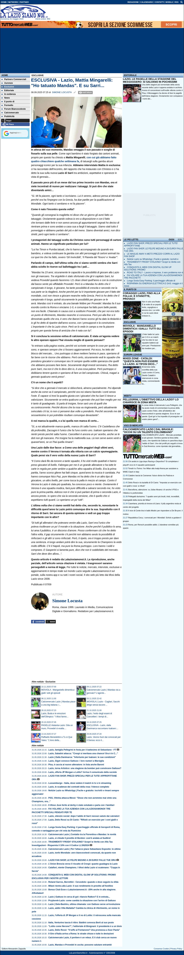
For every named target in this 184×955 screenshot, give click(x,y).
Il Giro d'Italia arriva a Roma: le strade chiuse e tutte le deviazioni (81, 933)
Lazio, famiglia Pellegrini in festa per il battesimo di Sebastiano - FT (82, 750)
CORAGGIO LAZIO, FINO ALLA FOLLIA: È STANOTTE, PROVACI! (141, 296)
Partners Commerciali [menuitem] (14, 79)
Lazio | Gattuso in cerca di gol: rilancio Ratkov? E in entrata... (79, 897)
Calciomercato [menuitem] (10, 112)
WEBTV (127, 396)
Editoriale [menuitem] (8, 90)
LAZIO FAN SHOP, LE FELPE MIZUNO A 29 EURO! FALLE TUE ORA (82, 860)
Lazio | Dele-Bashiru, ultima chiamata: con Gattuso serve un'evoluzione (84, 904)
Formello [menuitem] (7, 105)
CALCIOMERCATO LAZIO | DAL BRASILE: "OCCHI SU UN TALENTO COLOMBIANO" (148, 431)
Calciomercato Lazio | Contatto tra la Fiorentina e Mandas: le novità (82, 834)
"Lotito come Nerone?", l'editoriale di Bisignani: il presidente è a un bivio (85, 926)
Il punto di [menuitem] (8, 101)
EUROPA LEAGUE (133, 354)
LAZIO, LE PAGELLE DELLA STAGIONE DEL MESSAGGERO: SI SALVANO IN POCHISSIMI (150, 80)
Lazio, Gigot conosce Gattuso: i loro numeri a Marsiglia (76, 761)
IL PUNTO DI (130, 289)
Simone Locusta (62, 92)
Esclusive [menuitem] (8, 87)
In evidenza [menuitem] (9, 94)
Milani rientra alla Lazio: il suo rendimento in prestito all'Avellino (80, 886)
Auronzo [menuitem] (7, 83)
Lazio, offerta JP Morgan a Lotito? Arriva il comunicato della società (82, 772)
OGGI (171, 239)
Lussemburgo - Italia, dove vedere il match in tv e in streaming (79, 783)
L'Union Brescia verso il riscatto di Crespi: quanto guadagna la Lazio (83, 864)
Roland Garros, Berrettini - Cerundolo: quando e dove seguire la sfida (83, 882)
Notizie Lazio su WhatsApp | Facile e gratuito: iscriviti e (152, 259)
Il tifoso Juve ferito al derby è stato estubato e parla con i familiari (81, 805)
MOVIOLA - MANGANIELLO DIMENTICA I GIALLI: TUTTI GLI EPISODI (142, 328)
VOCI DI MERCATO (133, 425)
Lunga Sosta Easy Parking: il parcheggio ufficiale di (151, 280)
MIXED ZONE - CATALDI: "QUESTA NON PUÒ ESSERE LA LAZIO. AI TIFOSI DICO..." (140, 361)
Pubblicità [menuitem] (8, 116)
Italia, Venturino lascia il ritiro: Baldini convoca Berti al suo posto (81, 922)
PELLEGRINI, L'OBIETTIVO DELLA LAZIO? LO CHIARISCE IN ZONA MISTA (151, 401)
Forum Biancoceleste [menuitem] (14, 109)
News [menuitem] (6, 98)
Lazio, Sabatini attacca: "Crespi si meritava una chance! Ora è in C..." (83, 753)
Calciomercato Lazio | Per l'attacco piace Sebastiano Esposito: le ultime (84, 849)
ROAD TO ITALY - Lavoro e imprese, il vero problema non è (155, 272)
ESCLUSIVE (130, 322)
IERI (180, 239)
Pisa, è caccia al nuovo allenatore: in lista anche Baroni (76, 764)
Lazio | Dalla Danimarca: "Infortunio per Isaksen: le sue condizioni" (82, 757)
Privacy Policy (176, 949)
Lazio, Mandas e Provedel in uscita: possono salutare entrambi (80, 945)
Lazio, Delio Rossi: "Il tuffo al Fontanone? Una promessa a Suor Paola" (84, 930)
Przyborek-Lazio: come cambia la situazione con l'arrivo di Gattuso (82, 900)
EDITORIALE (130, 75)
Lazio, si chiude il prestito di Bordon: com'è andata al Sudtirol (79, 838)
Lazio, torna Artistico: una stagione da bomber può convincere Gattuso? (84, 768)
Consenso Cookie (161, 949)
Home (5, 75)
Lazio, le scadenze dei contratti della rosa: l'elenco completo (78, 787)
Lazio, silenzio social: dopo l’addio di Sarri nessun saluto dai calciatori (84, 816)
